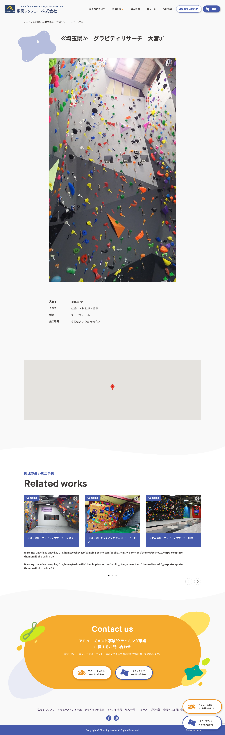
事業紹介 (118, 8)
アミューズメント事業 (69, 709)
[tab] (109, 575)
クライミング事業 (94, 709)
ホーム (27, 22)
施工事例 (36, 22)
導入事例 (135, 8)
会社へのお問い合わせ (175, 709)
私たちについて (97, 8)
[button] (112, 387)
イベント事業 (114, 709)
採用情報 (167, 8)
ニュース (151, 8)
